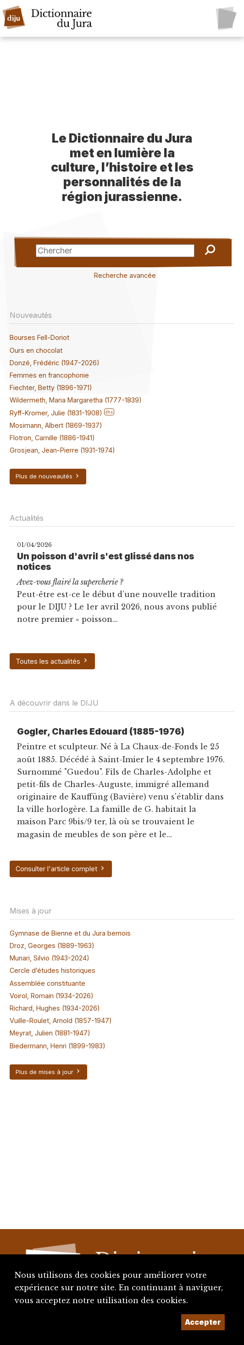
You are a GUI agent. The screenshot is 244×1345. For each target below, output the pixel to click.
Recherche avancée (125, 275)
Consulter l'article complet (60, 869)
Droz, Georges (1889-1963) (52, 945)
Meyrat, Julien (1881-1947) (50, 1033)
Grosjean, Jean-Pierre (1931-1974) (62, 450)
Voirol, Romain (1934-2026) (52, 996)
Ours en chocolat (36, 350)
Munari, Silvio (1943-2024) (49, 958)
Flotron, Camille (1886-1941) (52, 438)
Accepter (203, 1322)
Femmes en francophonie (49, 375)
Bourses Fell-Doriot (39, 337)
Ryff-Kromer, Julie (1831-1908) (56, 413)
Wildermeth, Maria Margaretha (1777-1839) (76, 400)
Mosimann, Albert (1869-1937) (56, 425)
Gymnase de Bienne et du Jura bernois (70, 933)
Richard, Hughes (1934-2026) (55, 1008)
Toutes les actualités (52, 661)
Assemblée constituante (47, 983)
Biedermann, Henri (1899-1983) (57, 1046)
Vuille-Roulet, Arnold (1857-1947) (61, 1020)
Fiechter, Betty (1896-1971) (51, 387)
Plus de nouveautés (48, 476)
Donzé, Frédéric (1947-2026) (55, 363)
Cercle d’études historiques (52, 970)
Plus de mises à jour (48, 1071)
